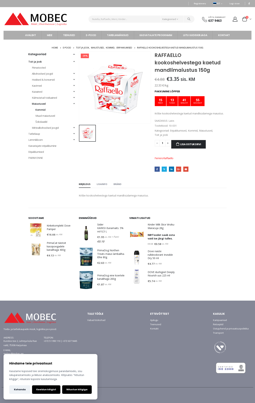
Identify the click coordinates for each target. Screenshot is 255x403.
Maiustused (205, 130)
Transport (218, 332)
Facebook (157, 169)
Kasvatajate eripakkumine (42, 145)
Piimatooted (39, 67)
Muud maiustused (45, 115)
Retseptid (218, 324)
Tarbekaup (34, 133)
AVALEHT (30, 35)
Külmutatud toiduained (44, 97)
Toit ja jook (161, 135)
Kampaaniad (220, 320)
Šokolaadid (41, 121)
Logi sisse (235, 3)
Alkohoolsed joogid (42, 73)
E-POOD (91, 35)
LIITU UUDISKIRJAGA (195, 35)
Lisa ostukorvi (190, 144)
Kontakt (154, 328)
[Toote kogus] (163, 143)
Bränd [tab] (117, 184)
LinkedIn (171, 169)
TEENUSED (69, 35)
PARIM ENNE (35, 158)
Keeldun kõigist (46, 389)
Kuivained (37, 91)
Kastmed (37, 85)
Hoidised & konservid (43, 79)
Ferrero (159, 158)
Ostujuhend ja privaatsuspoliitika (231, 328)
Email (185, 169)
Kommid (193, 130)
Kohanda (20, 389)
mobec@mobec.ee (14, 353)
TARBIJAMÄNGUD (117, 35)
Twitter (164, 169)
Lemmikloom (35, 139)
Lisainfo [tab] (102, 184)
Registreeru (200, 3)
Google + (178, 169)
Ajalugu (154, 320)
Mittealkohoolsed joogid (45, 127)
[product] (35, 230)
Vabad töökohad (96, 320)
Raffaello (168, 158)
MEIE (49, 35)
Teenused (155, 324)
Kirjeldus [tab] (84, 184)
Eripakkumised (178, 130)
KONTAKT (224, 35)
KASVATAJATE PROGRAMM (156, 35)
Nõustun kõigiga (76, 389)
